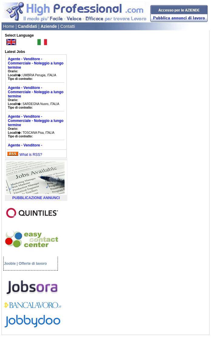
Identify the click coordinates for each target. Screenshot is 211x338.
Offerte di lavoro (33, 263)
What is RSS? (30, 155)
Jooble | (11, 263)
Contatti (67, 26)
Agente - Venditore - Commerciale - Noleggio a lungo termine (35, 63)
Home (8, 26)
